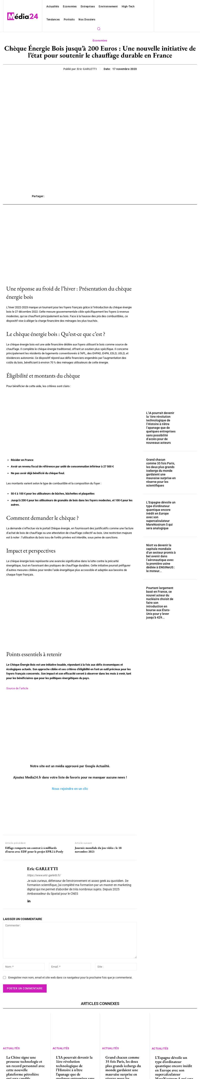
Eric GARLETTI (87, 69)
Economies (100, 40)
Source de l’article (16, 684)
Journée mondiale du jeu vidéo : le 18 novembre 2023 (98, 845)
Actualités (11, 1039)
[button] (99, 28)
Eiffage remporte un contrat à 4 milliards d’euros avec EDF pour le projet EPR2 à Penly (34, 845)
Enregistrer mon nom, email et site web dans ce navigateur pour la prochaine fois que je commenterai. (66, 968)
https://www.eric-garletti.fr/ (42, 870)
